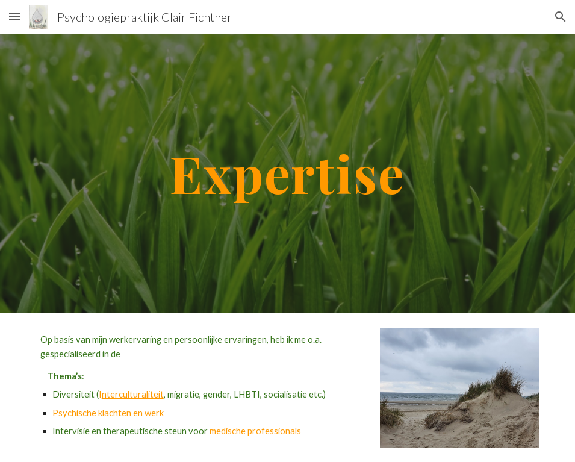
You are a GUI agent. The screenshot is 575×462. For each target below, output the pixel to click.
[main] (287, 173)
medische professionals (255, 431)
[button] (14, 16)
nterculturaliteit (133, 394)
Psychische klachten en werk (108, 413)
